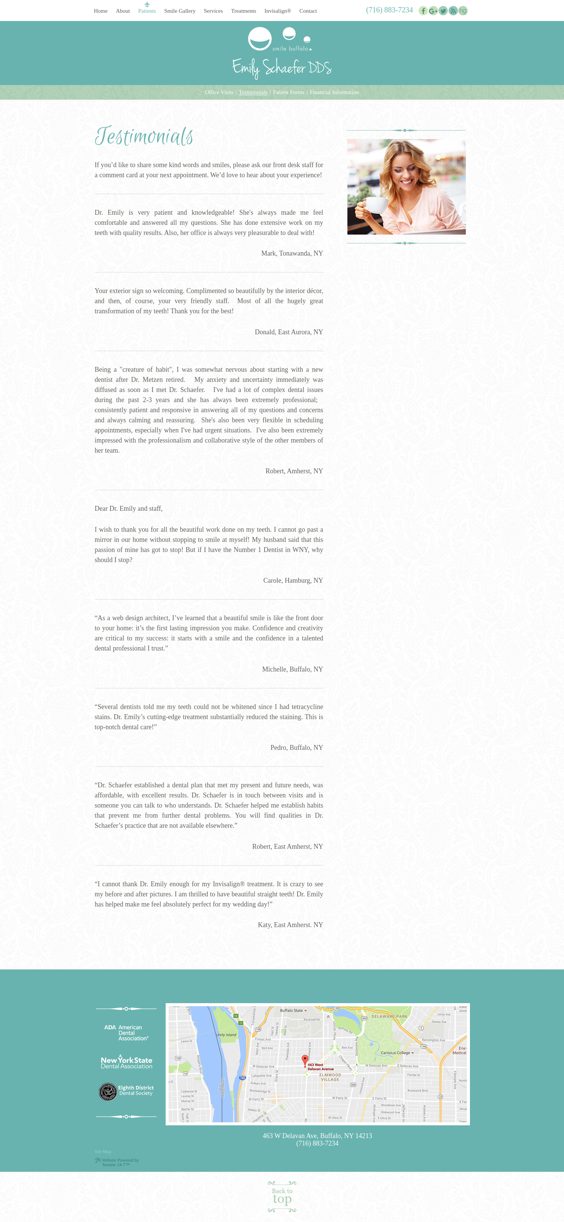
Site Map (103, 1151)
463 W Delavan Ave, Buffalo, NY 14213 (317, 1136)
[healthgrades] (463, 10)
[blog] (453, 10)
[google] (433, 10)
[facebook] (423, 10)
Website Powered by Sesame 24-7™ (117, 1162)
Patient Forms (288, 92)
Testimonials (253, 92)
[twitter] (443, 10)
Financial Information (334, 92)
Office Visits (219, 92)
